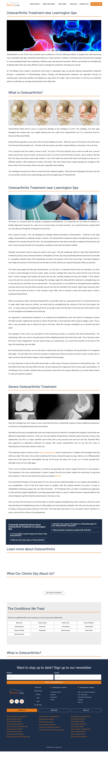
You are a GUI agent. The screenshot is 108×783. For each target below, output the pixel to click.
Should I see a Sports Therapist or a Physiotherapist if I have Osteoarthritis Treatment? (75, 554)
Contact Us (84, 4)
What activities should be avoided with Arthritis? (73, 559)
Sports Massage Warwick (14, 750)
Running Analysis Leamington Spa (17, 758)
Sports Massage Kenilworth (15, 755)
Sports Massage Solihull (14, 753)
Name (9, 703)
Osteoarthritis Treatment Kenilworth (49, 759)
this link (68, 503)
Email (56, 703)
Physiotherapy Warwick (78, 750)
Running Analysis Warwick (15, 760)
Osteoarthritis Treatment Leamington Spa (51, 761)
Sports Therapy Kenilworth (79, 768)
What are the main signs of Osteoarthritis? (29, 569)
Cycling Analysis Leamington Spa (49, 748)
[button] (28, 564)
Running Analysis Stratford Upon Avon (18, 768)
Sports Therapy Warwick (78, 763)
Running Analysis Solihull (14, 763)
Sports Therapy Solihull (78, 765)
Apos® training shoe (48, 478)
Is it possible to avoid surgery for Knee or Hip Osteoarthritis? (28, 564)
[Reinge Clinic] (13, 4)
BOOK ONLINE (96, 4)
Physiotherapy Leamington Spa (80, 748)
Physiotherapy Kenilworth (78, 755)
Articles (73, 4)
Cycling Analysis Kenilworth (47, 756)
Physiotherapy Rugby (77, 758)
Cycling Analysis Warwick (46, 751)
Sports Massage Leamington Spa (17, 748)
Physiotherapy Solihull (77, 753)
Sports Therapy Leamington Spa (80, 760)
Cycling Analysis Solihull (46, 753)
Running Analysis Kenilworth (15, 765)
